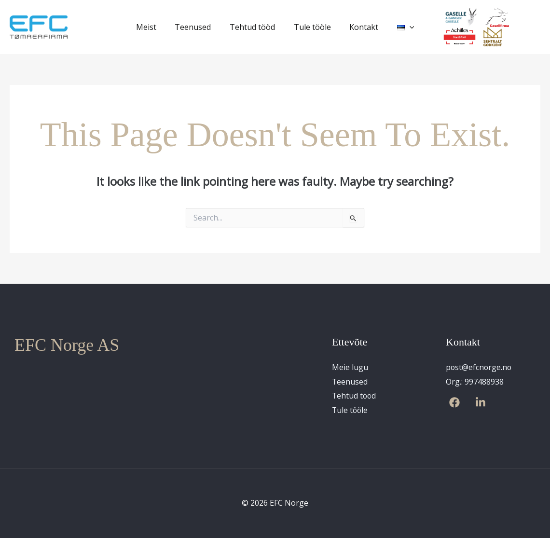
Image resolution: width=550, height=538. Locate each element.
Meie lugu (350, 367)
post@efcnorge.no (479, 367)
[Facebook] (454, 403)
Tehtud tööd (253, 27)
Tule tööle (310, 27)
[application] (401, 27)
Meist (154, 27)
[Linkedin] (480, 403)
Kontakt (358, 27)
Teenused (197, 27)
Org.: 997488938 (475, 381)
